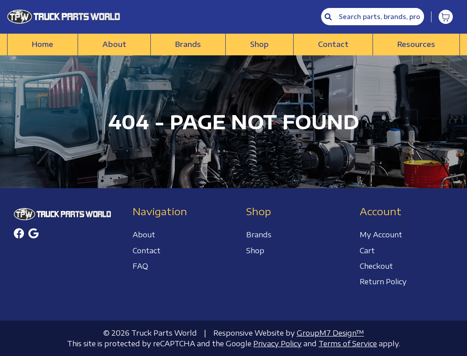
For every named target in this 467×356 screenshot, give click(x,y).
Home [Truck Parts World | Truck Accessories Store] (42, 44)
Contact (333, 44)
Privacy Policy (277, 343)
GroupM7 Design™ (330, 333)
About (114, 44)
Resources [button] (416, 44)
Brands (188, 44)
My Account (381, 234)
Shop (259, 44)
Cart (367, 250)
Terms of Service (347, 343)
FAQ (140, 266)
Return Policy (383, 281)
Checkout (376, 266)
